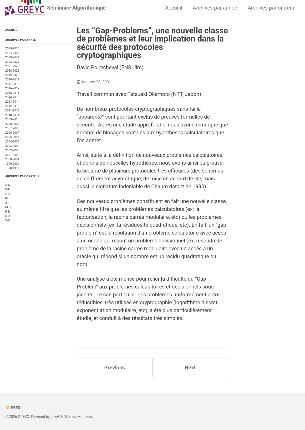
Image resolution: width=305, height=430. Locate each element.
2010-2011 (12, 115)
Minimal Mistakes (78, 416)
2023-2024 (12, 57)
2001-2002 (12, 155)
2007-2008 (12, 128)
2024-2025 (12, 53)
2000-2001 (12, 159)
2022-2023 (12, 61)
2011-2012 (12, 110)
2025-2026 (12, 48)
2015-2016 (12, 92)
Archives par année (215, 8)
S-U (7, 216)
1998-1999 (12, 168)
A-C (7, 185)
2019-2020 (12, 75)
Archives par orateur (271, 8)
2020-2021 (12, 70)
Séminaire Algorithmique (76, 8)
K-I (7, 198)
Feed (12, 407)
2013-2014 (12, 101)
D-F (7, 189)
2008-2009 (12, 124)
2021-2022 (12, 66)
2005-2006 (12, 137)
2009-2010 (12, 119)
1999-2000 (12, 163)
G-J (7, 194)
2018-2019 (12, 79)
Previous (114, 368)
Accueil (173, 8)
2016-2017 (12, 88)
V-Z (7, 220)
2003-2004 (12, 145)
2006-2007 (12, 132)
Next (190, 368)
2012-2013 (12, 106)
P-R (7, 211)
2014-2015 (12, 97)
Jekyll (55, 416)
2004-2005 (12, 141)
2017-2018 (12, 84)
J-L (7, 203)
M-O (8, 207)
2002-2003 (12, 150)
